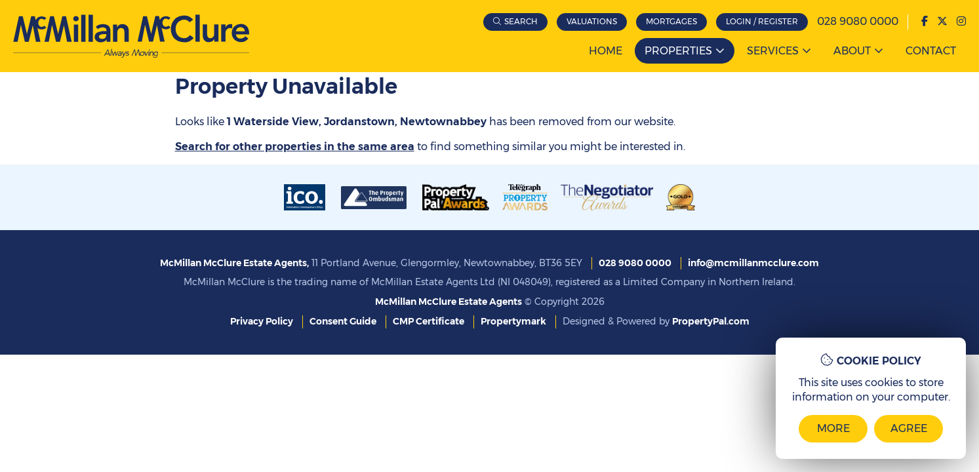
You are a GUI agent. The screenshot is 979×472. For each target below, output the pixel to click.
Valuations (592, 21)
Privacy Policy (261, 321)
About (852, 51)
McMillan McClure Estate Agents (448, 301)
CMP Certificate (428, 321)
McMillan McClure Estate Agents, (234, 263)
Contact (931, 51)
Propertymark (513, 321)
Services (773, 51)
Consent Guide (343, 321)
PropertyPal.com (710, 321)
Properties (678, 51)
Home (605, 51)
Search (521, 21)
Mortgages (671, 21)
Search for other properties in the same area (294, 146)
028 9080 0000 (857, 21)
